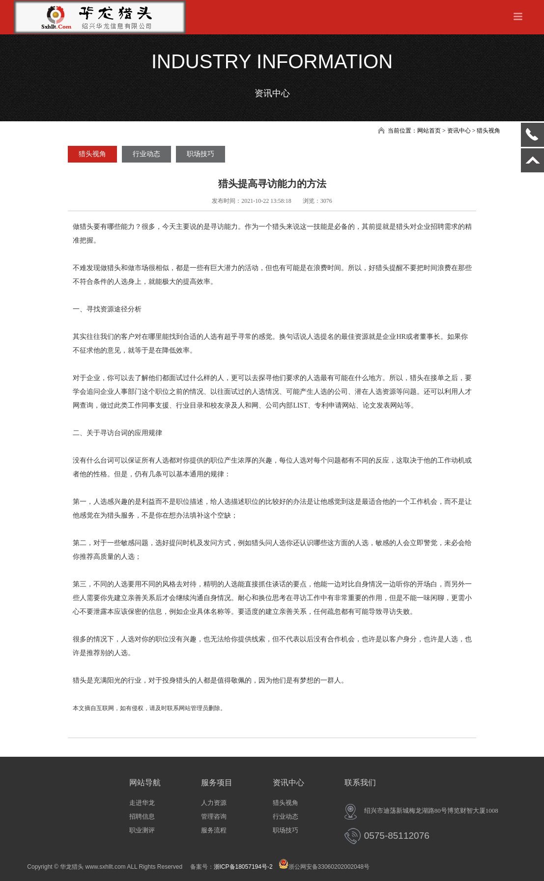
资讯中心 (288, 782)
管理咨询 (214, 816)
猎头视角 (92, 154)
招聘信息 (142, 816)
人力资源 (214, 802)
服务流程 (214, 830)
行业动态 (146, 154)
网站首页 (429, 130)
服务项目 (216, 782)
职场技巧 (200, 154)
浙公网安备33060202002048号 (324, 866)
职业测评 (142, 830)
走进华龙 (142, 802)
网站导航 (145, 782)
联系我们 (360, 782)
